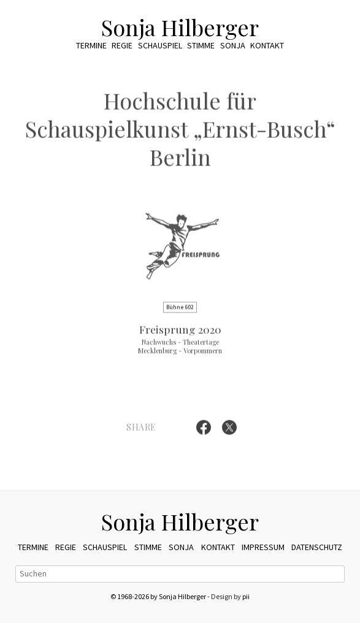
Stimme (201, 45)
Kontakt (267, 45)
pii (246, 596)
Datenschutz (316, 547)
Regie (122, 45)
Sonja (232, 45)
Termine (91, 45)
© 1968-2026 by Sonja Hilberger (158, 596)
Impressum (263, 547)
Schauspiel (160, 45)
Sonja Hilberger (180, 27)
